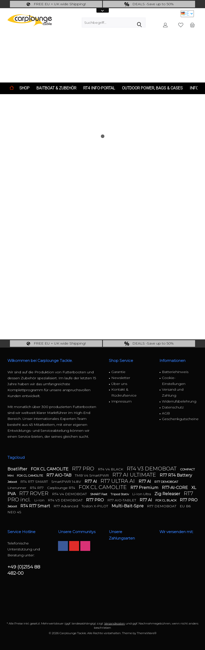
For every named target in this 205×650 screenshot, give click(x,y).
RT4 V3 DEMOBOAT (152, 468)
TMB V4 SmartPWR (92, 475)
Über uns (119, 383)
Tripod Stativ (120, 494)
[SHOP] (24, 88)
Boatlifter (17, 469)
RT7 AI (91, 481)
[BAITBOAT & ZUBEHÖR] (56, 88)
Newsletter (120, 378)
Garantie (118, 372)
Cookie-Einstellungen (173, 381)
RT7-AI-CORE (175, 487)
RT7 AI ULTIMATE (134, 475)
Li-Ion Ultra (142, 494)
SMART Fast (99, 494)
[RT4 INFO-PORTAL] (99, 88)
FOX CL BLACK (166, 500)
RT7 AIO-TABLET (122, 500)
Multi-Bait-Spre (128, 506)
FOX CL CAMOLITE (50, 469)
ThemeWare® (146, 633)
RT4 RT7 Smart (35, 506)
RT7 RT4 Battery (176, 475)
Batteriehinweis (175, 372)
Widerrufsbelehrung (179, 401)
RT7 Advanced (66, 506)
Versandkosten (114, 623)
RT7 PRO (83, 468)
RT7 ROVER (34, 493)
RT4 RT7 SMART (34, 481)
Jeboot (12, 482)
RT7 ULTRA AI (118, 481)
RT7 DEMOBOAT (166, 482)
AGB (166, 413)
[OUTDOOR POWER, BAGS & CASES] (152, 88)
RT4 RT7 (37, 488)
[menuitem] (192, 25)
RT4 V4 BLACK (111, 469)
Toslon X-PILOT (95, 506)
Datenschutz (173, 407)
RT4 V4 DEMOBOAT (70, 494)
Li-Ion (39, 500)
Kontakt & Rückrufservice (124, 392)
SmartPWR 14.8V (66, 481)
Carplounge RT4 (61, 488)
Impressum (121, 401)
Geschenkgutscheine (180, 419)
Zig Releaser (167, 493)
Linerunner (17, 488)
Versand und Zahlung (172, 392)
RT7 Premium (144, 487)
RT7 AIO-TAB (59, 475)
